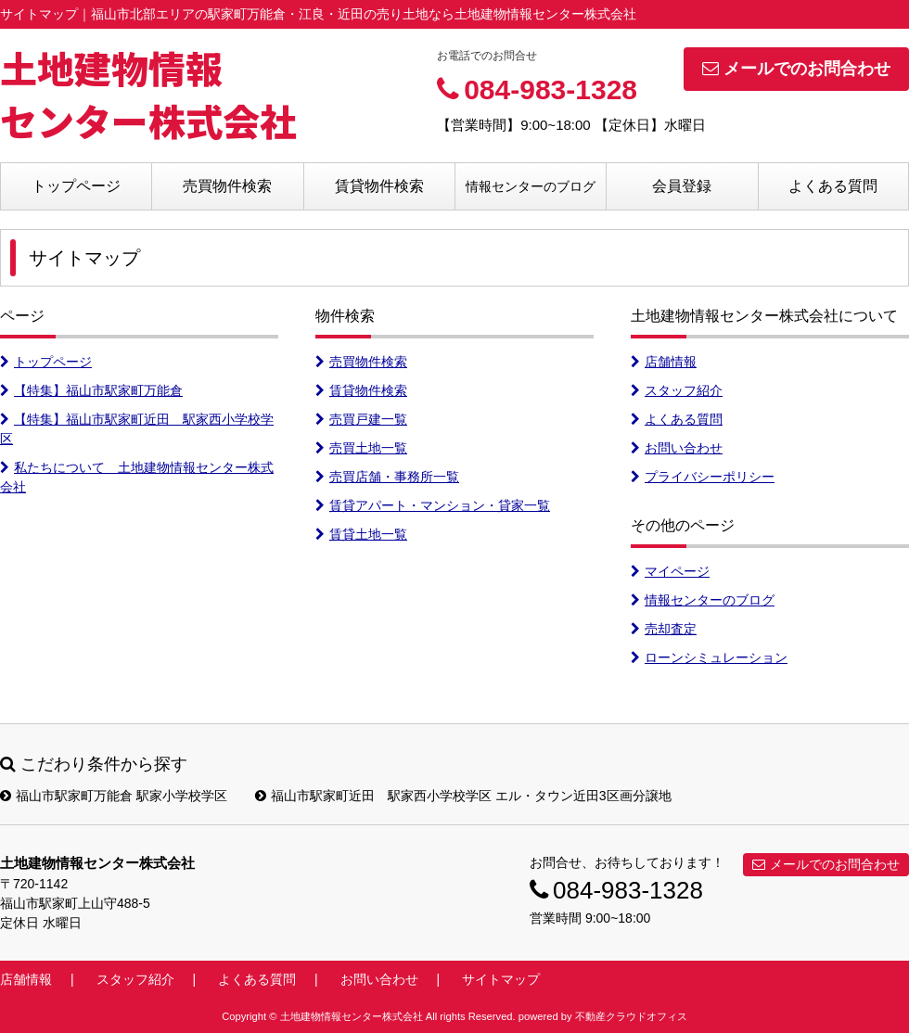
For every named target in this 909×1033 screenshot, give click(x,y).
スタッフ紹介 (677, 390)
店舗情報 (664, 361)
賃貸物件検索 (379, 186)
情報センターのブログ (530, 186)
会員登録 (681, 186)
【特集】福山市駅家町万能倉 (91, 390)
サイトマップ (501, 979)
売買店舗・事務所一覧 (387, 476)
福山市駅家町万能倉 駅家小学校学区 (113, 795)
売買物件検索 (227, 186)
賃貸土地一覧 (361, 534)
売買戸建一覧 (361, 419)
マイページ (670, 571)
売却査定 (664, 628)
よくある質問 (832, 186)
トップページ (76, 186)
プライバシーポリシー (703, 476)
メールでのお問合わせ (796, 68)
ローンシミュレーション (709, 657)
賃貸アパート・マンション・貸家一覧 (432, 505)
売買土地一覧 (361, 447)
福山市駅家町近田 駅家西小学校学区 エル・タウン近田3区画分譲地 (463, 795)
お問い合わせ (677, 447)
